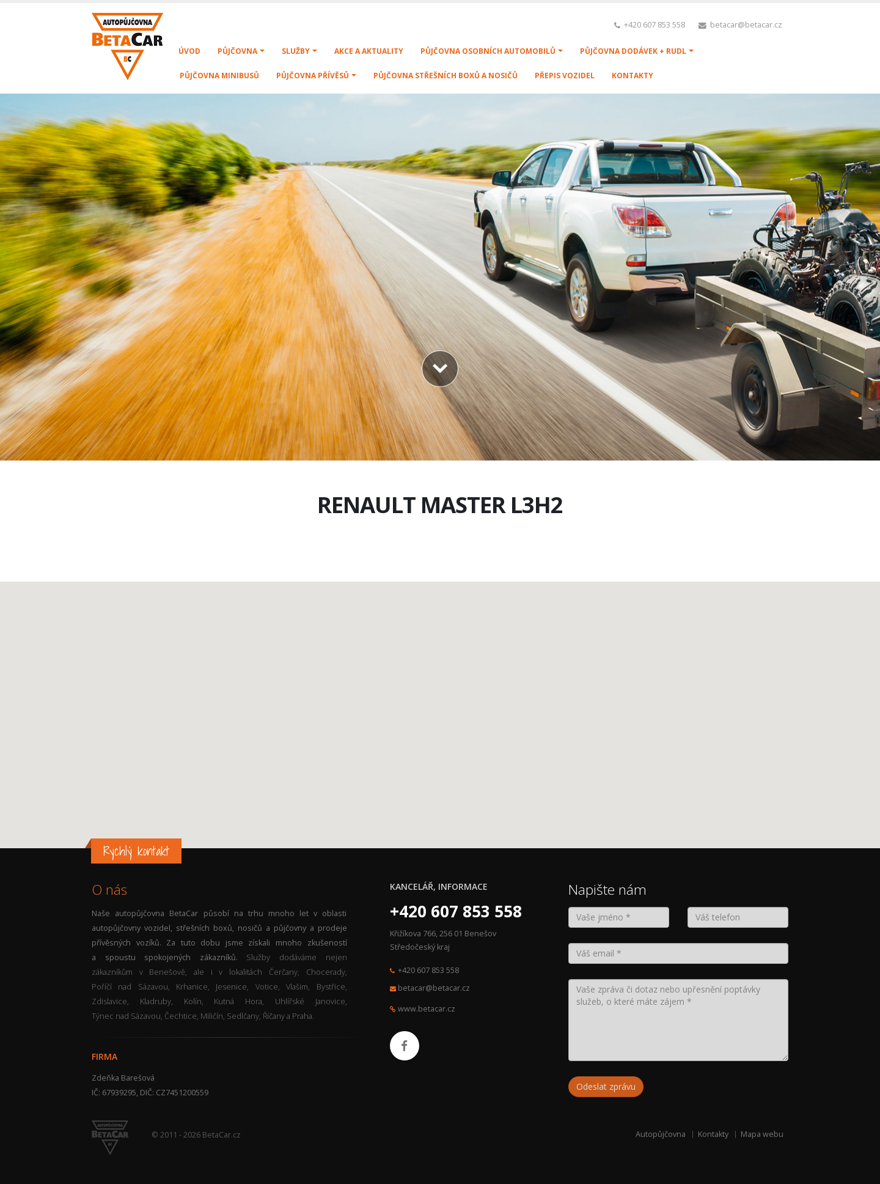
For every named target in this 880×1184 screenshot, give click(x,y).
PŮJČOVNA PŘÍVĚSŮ (312, 75)
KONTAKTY (632, 75)
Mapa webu (762, 1134)
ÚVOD (189, 51)
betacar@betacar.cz (746, 25)
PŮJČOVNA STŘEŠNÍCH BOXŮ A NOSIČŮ (445, 75)
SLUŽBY (296, 51)
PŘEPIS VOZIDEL (565, 75)
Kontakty (713, 1134)
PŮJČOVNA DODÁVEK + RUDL (633, 51)
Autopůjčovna (661, 1134)
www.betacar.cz (426, 1009)
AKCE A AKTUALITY (368, 51)
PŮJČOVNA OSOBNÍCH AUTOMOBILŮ (488, 51)
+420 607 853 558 (654, 25)
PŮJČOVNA (237, 51)
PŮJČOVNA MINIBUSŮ (219, 75)
